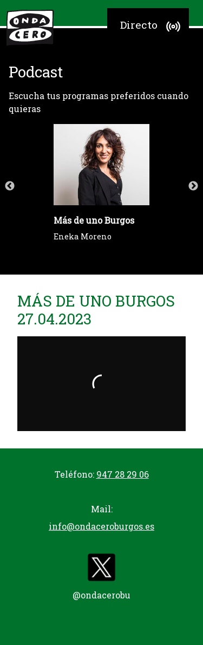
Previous (9, 186)
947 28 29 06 (122, 474)
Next (193, 186)
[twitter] (102, 569)
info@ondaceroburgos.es (101, 526)
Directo (152, 26)
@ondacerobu (101, 595)
